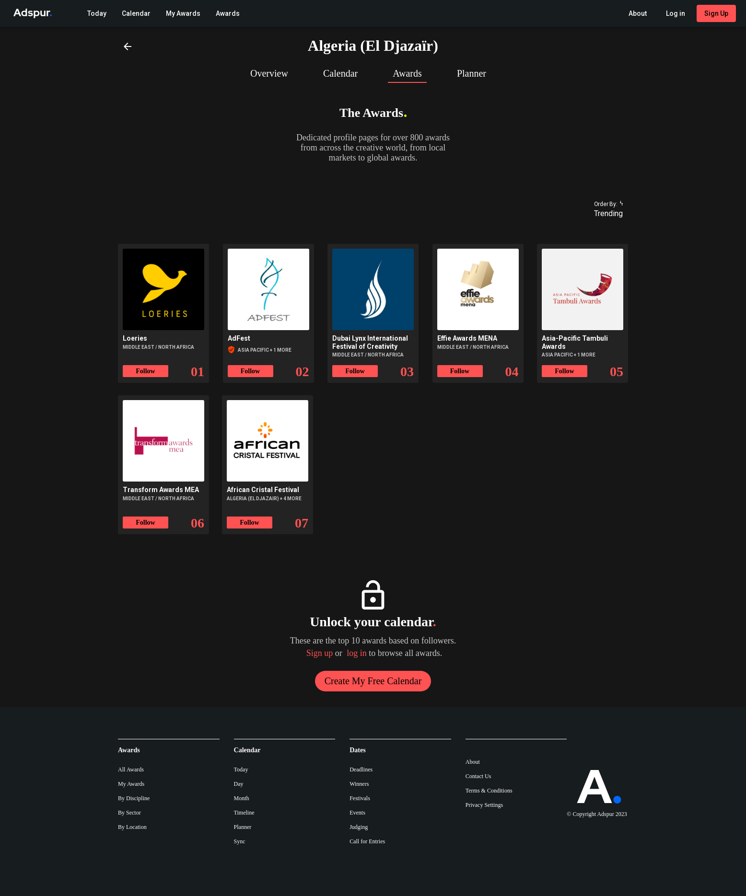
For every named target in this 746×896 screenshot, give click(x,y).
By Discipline (134, 798)
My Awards (131, 784)
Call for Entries (367, 841)
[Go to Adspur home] (31, 13)
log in (357, 653)
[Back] (127, 46)
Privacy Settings (484, 805)
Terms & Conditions (489, 790)
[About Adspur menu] (637, 13)
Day (239, 784)
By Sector (129, 812)
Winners (359, 784)
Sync (239, 841)
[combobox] (604, 213)
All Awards (131, 769)
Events (357, 812)
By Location (132, 827)
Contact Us (478, 776)
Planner (243, 827)
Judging (359, 827)
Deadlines (361, 769)
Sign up (319, 653)
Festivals (360, 798)
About (473, 761)
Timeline (244, 812)
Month (241, 798)
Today (241, 769)
